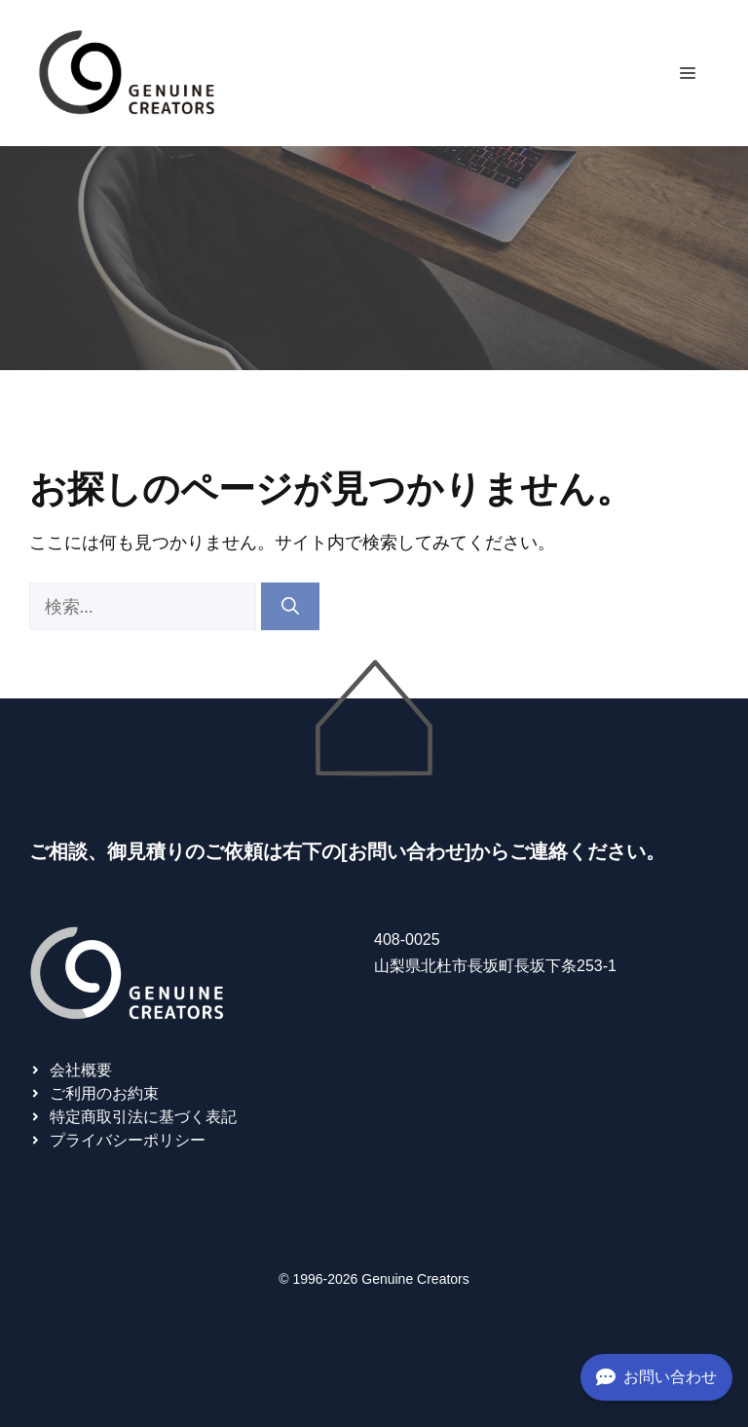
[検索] (290, 606)
